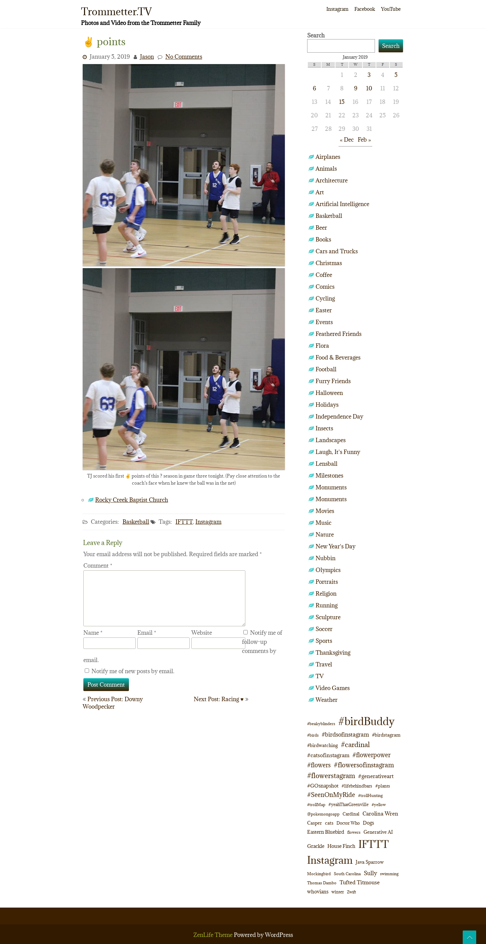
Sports (324, 641)
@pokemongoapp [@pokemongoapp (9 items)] (323, 814)
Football (326, 369)
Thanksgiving (333, 652)
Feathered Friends (338, 334)
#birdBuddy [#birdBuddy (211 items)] (366, 721)
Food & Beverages (338, 357)
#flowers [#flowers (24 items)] (319, 765)
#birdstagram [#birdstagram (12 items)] (386, 735)
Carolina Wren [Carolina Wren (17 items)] (380, 813)
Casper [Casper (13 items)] (314, 823)
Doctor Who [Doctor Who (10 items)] (348, 823)
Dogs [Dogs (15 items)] (368, 823)
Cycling (325, 298)
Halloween (329, 393)
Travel (324, 664)
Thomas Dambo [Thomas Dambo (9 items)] (321, 882)
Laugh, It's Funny (338, 452)
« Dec (347, 139)
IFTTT (184, 521)
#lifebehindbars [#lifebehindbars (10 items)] (357, 786)
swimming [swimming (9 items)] (389, 873)
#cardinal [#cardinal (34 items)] (355, 744)
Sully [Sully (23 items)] (370, 873)
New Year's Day (335, 546)
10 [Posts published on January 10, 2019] (369, 88)
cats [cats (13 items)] (329, 823)
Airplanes (328, 157)
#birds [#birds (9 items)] (313, 735)
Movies (325, 511)
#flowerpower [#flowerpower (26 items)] (371, 755)
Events (324, 322)
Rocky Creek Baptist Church (131, 500)
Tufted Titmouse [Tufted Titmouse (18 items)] (360, 882)
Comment (97, 565)
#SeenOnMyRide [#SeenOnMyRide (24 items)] (331, 795)
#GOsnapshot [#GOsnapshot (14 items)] (323, 785)
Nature (325, 534)
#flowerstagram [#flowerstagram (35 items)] (331, 775)
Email (146, 632)
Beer (321, 227)
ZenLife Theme (213, 935)
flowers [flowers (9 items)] (353, 832)
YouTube (391, 9)
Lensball (327, 463)
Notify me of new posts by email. (132, 671)
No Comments (183, 56)
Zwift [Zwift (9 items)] (351, 891)
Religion (326, 593)
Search (316, 35)
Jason (147, 56)
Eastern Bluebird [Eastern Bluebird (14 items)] (325, 832)
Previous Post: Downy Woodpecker (113, 702)
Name (93, 632)
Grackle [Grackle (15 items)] (315, 846)
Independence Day (339, 416)
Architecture (332, 180)
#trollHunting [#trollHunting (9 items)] (370, 795)
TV (320, 676)
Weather (327, 700)
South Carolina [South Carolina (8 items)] (347, 873)
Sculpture (328, 617)
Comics (325, 286)
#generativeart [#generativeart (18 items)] (376, 776)
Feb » (364, 139)
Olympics (328, 570)
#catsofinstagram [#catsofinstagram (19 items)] (328, 755)
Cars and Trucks (337, 251)
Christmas (329, 263)
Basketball (136, 521)
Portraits (327, 581)
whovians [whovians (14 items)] (317, 891)
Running (327, 605)
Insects (324, 428)
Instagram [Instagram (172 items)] (330, 860)
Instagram (337, 9)
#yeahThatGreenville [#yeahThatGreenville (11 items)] (348, 804)
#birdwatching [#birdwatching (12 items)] (322, 745)
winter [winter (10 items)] (337, 891)
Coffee (324, 275)
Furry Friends (333, 381)
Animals (326, 168)
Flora (322, 345)
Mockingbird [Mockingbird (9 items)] (319, 873)
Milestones (329, 475)
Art (320, 192)
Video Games (333, 688)
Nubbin (325, 558)
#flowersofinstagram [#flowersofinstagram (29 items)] (364, 765)
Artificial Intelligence (342, 204)
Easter (324, 310)
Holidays (327, 404)
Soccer (324, 629)
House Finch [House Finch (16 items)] (341, 846)
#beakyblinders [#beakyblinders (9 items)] (321, 723)
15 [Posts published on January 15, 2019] (342, 102)
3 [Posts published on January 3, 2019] (369, 75)
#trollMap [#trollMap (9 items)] (316, 804)
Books (323, 239)
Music (323, 522)
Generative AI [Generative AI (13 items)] (378, 832)
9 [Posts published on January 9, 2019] (355, 88)
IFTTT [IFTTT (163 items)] (373, 844)
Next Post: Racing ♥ (219, 699)
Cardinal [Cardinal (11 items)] (351, 814)
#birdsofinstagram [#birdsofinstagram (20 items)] (345, 734)
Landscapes (331, 440)
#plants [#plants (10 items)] (382, 786)
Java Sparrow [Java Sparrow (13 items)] (370, 862)
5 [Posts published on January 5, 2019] (396, 75)
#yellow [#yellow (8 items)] (379, 804)
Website (201, 632)
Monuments (331, 487)
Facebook (364, 9)
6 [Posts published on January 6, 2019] (314, 88)
